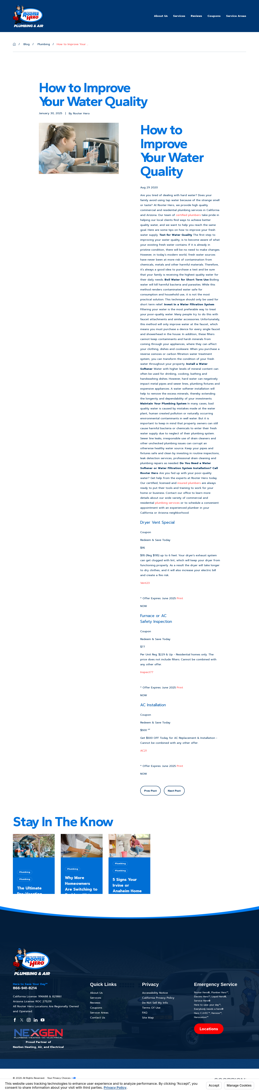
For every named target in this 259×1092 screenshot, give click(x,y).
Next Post (174, 790)
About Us (96, 993)
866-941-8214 (25, 988)
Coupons (96, 1008)
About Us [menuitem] (161, 16)
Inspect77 (146, 672)
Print (180, 598)
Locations (209, 1028)
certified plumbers (188, 215)
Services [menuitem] (179, 16)
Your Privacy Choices (61, 1078)
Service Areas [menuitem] (236, 16)
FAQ (144, 1013)
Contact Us (97, 1018)
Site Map (148, 1018)
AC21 (143, 751)
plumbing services (167, 503)
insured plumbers (189, 483)
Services (95, 998)
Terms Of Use (151, 1008)
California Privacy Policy (158, 998)
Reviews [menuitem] (196, 16)
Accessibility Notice (155, 993)
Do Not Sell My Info (155, 1003)
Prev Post (150, 790)
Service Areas (99, 1013)
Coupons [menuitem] (214, 16)
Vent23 (145, 583)
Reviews (95, 1003)
